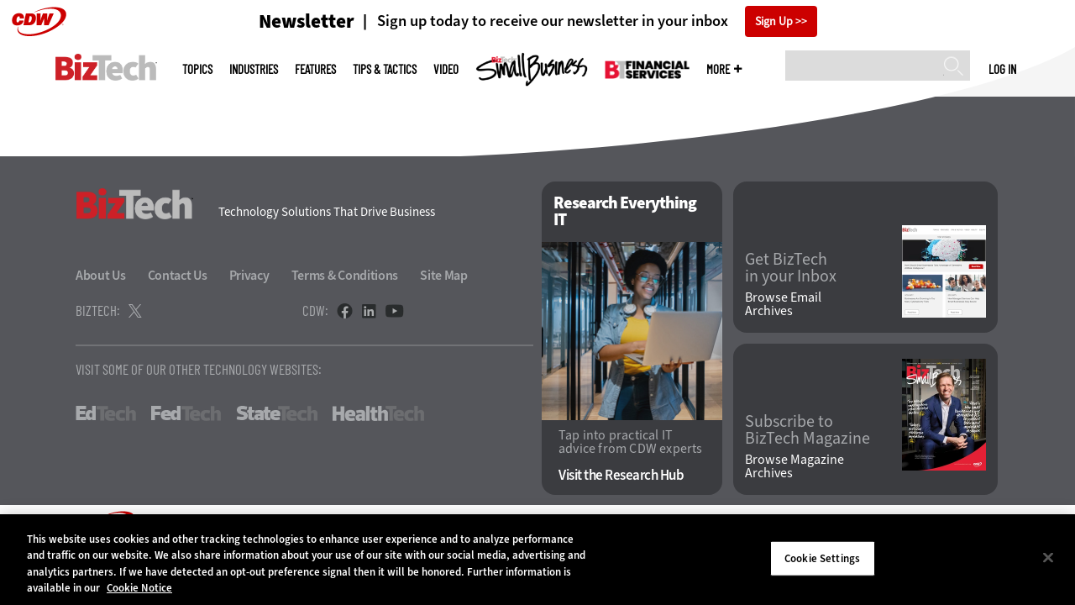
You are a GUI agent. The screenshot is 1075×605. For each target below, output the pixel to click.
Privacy (249, 275)
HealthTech (378, 413)
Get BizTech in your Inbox (790, 268)
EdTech (106, 413)
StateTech (276, 413)
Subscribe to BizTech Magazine (807, 430)
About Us (101, 275)
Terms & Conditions (345, 275)
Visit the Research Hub (621, 475)
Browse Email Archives (783, 304)
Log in (1002, 68)
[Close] (1048, 557)
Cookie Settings (822, 558)
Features (315, 69)
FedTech (186, 413)
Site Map (444, 275)
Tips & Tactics (385, 69)
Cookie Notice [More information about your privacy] (139, 588)
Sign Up (774, 21)
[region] (537, 559)
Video (446, 69)
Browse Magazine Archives (794, 466)
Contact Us (177, 275)
